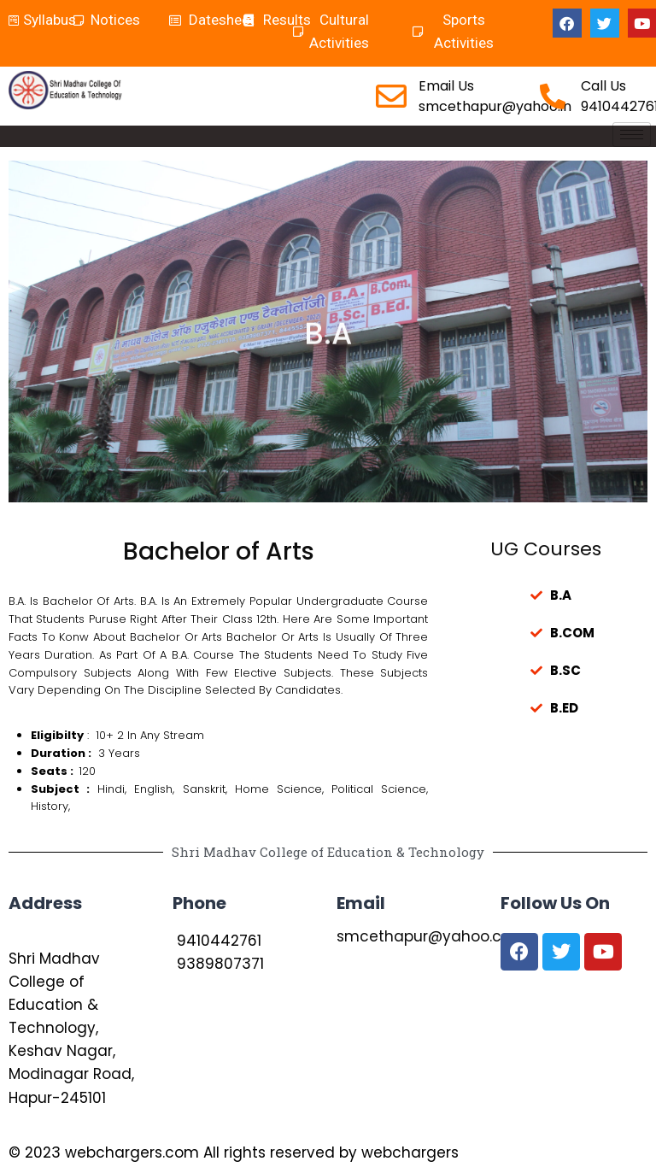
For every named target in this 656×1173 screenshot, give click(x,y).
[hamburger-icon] (631, 134)
